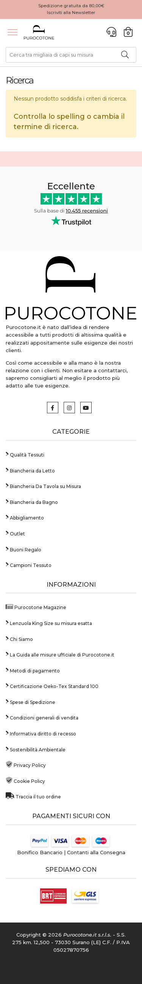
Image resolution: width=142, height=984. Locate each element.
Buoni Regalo (23, 549)
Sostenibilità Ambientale (36, 749)
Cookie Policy (25, 780)
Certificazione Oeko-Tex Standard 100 (52, 685)
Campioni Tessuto (28, 564)
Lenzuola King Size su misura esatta (49, 622)
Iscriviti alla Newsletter (71, 12)
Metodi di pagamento (33, 670)
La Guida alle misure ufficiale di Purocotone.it (60, 654)
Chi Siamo (19, 638)
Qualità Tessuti (25, 454)
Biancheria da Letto (30, 470)
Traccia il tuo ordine (33, 796)
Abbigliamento (25, 517)
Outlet (15, 533)
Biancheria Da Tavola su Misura (43, 485)
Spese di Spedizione (30, 701)
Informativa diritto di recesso (41, 733)
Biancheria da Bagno (32, 501)
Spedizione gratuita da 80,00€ (71, 5)
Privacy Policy (26, 764)
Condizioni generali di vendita (42, 717)
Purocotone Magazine (36, 606)
